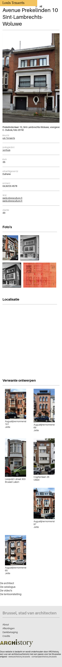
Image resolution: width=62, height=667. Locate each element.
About (5, 624)
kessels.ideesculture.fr (11, 198)
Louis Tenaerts (7, 138)
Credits (6, 636)
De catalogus (7, 586)
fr (36, 6)
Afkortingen (8, 628)
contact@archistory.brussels (44, 656)
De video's (6, 590)
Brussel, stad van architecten (29, 613)
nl (41, 6)
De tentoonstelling (10, 594)
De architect (7, 583)
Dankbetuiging (10, 632)
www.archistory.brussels (19, 656)
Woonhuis (5, 150)
